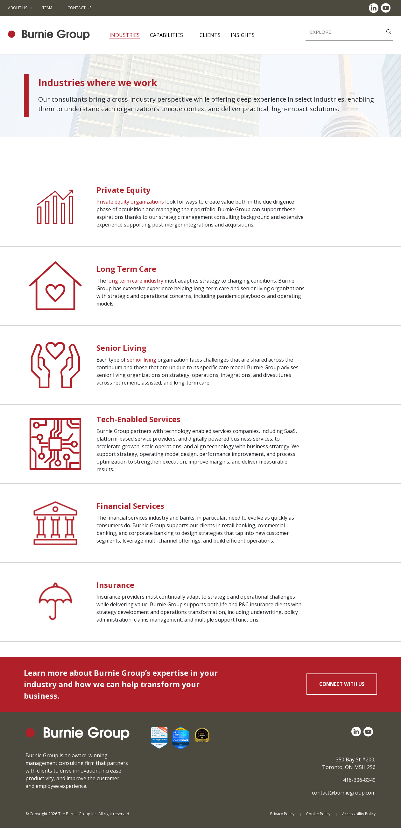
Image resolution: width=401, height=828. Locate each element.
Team (47, 8)
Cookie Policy (318, 814)
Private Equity (123, 189)
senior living (141, 359)
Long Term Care (126, 268)
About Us (17, 8)
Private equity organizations (130, 201)
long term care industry (135, 280)
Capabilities (166, 35)
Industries (124, 35)
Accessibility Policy (359, 814)
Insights (243, 35)
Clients (210, 35)
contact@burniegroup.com (344, 792)
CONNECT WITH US (342, 684)
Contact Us (79, 8)
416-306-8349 (359, 779)
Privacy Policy (282, 814)
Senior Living (121, 347)
